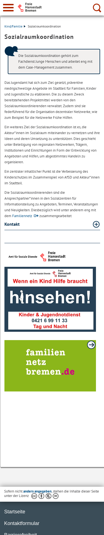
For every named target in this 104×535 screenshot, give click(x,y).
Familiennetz (22, 216)
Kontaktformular (21, 523)
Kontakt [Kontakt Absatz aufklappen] (12, 224)
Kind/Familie (15, 26)
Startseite (14, 511)
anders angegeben (37, 491)
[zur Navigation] (8, 7)
